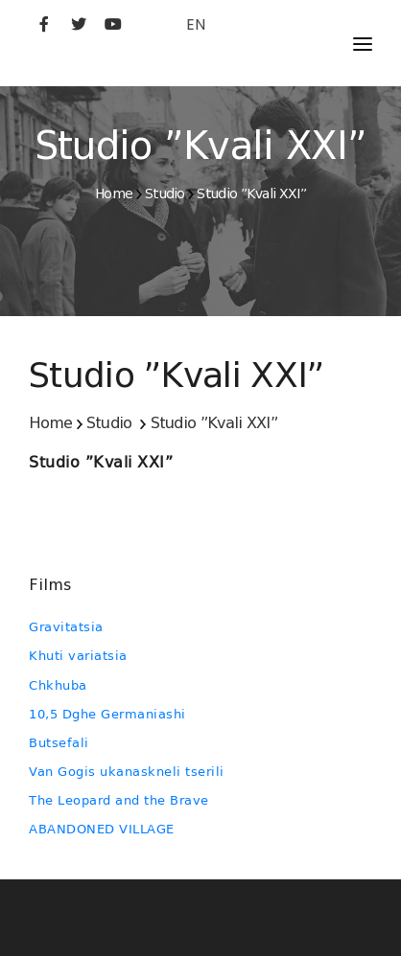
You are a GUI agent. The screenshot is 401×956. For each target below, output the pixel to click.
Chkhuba (58, 685)
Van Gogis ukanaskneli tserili (126, 771)
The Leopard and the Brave (119, 800)
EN (195, 24)
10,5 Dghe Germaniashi (107, 714)
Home (113, 193)
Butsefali (59, 743)
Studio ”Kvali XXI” (251, 193)
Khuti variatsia (78, 656)
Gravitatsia (66, 627)
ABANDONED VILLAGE (102, 829)
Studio (165, 193)
